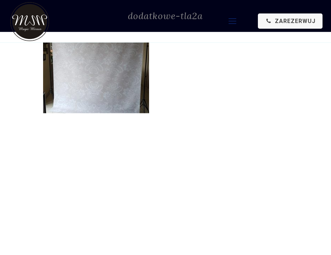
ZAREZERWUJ (290, 21)
